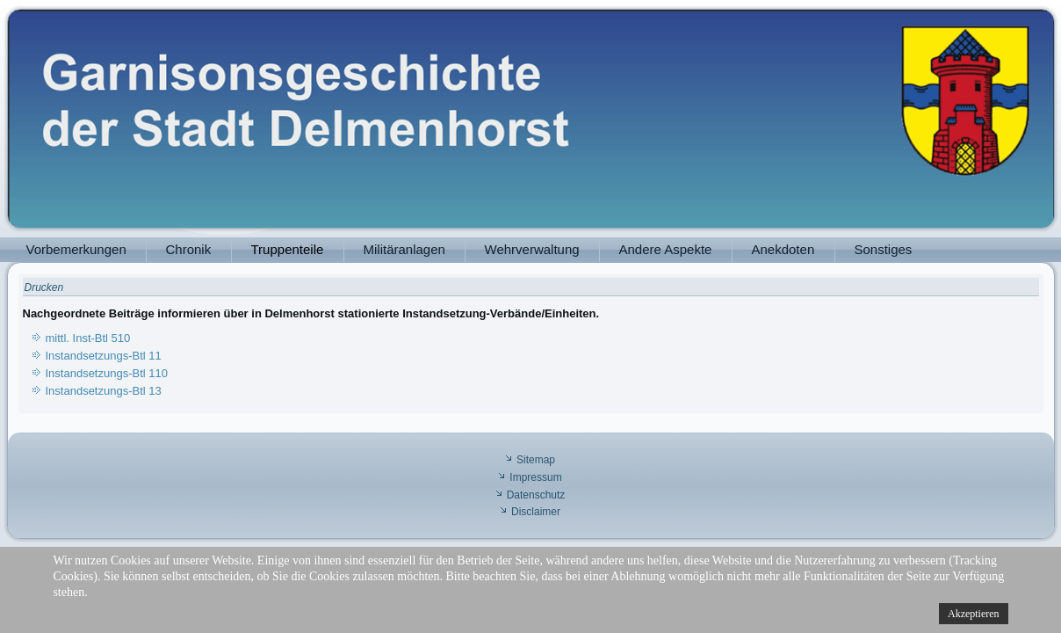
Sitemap (535, 460)
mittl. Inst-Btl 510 (88, 338)
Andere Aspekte (665, 249)
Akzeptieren (974, 614)
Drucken (44, 287)
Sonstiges (884, 249)
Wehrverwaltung (532, 249)
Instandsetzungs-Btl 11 (104, 355)
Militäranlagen (404, 249)
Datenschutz (536, 495)
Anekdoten (783, 249)
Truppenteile (287, 249)
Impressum (535, 477)
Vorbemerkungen (76, 249)
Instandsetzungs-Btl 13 (104, 390)
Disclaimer (535, 512)
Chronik (189, 249)
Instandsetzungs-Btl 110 (107, 373)
